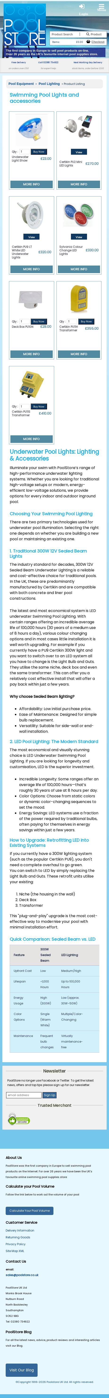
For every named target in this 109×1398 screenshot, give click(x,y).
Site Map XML (15, 1251)
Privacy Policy (16, 1244)
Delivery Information (20, 1230)
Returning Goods (18, 1237)
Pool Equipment (22, 84)
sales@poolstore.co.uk (22, 1275)
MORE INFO (31, 184)
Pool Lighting (50, 84)
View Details (79, 152)
